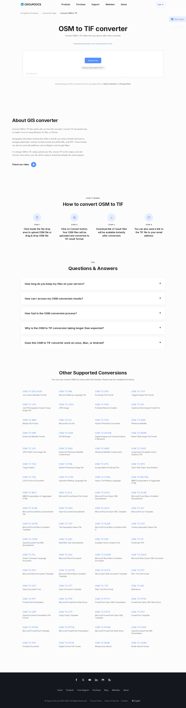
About (124, 4)
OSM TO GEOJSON (32, 391)
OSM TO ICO (65, 420)
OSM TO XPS (138, 464)
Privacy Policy (125, 84)
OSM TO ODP (29, 612)
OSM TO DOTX (102, 570)
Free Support (83, 690)
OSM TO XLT (137, 508)
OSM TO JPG (29, 404)
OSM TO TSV (65, 523)
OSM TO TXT (101, 585)
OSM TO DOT (29, 570)
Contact (124, 701)
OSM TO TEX (29, 477)
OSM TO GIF (137, 404)
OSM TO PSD (102, 420)
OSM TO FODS (30, 539)
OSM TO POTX (102, 612)
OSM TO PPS (65, 599)
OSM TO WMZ (102, 448)
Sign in (160, 4)
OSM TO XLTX (102, 508)
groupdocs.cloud (105, 44)
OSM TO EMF (29, 433)
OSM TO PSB (65, 464)
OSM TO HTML (102, 477)
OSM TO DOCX (138, 554)
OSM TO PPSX (138, 599)
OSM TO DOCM (103, 554)
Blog (106, 690)
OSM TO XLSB (30, 508)
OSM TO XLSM (138, 492)
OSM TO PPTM (66, 627)
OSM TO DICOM (103, 433)
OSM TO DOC (66, 554)
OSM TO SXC (65, 539)
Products (65, 4)
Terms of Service (109, 84)
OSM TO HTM (66, 477)
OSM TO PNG (102, 404)
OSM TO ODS (66, 508)
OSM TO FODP (138, 627)
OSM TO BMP (30, 420)
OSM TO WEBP (139, 433)
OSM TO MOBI (102, 642)
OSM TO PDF (29, 642)
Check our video (20, 164)
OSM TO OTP (65, 612)
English (137, 701)
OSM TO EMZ (66, 448)
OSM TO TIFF (138, 391)
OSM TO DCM (66, 433)
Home (60, 690)
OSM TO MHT (30, 492)
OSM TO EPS (101, 464)
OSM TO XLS (65, 492)
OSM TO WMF (138, 420)
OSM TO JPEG (66, 404)
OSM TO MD (137, 585)
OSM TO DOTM (67, 570)
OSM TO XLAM (102, 523)
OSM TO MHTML (140, 477)
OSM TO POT (138, 612)
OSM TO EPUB (66, 642)
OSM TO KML (66, 391)
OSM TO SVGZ (138, 448)
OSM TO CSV (138, 523)
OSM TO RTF (138, 570)
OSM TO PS (137, 539)
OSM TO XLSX (102, 492)
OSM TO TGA (29, 464)
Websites (110, 4)
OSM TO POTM (30, 627)
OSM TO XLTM (30, 523)
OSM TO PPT (29, 599)
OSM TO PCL (29, 554)
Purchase (80, 4)
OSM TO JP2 (29, 448)
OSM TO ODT (29, 585)
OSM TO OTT (65, 585)
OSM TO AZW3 (139, 642)
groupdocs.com (89, 44)
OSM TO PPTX (102, 599)
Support (95, 4)
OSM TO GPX (102, 391)
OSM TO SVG (102, 539)
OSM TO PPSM (102, 627)
